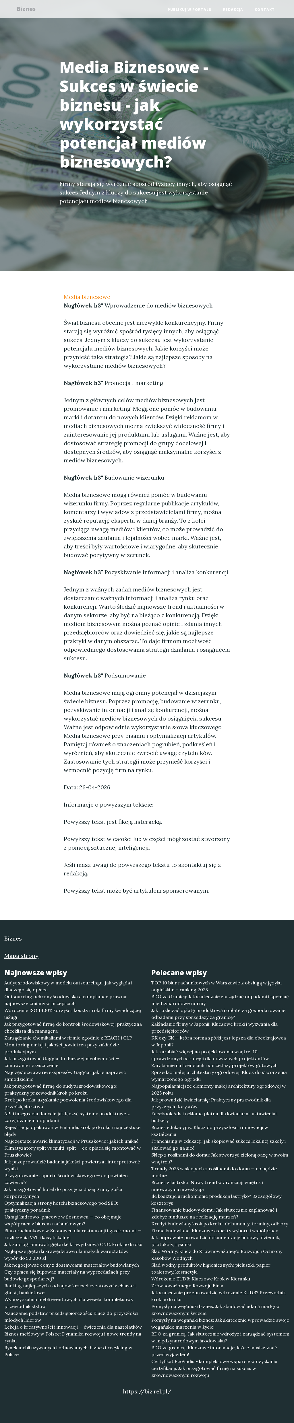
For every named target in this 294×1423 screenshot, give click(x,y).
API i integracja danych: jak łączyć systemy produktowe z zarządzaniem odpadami (67, 1117)
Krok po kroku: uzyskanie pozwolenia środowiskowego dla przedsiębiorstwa (67, 1103)
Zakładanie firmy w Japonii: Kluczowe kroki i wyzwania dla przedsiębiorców (214, 1027)
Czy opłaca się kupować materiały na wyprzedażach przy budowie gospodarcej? (66, 1275)
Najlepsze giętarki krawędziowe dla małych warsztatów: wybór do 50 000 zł (66, 1254)
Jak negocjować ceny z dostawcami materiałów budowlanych (71, 1265)
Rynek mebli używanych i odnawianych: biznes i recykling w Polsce (68, 1351)
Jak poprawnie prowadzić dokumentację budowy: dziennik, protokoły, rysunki (215, 1241)
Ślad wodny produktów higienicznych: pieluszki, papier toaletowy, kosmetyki (210, 1268)
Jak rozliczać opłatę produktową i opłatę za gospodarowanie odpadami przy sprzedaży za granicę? (218, 1013)
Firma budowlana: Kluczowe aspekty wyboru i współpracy (214, 1230)
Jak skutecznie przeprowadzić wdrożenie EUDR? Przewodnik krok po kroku (218, 1296)
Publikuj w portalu (190, 10)
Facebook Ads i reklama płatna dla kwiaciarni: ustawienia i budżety (214, 1117)
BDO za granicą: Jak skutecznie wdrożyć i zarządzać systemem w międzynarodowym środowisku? (220, 1337)
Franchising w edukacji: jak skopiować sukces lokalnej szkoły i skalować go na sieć (218, 1144)
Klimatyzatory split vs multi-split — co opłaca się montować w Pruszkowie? (72, 1151)
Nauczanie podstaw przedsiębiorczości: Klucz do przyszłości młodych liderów (71, 1316)
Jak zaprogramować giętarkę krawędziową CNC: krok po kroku (73, 1244)
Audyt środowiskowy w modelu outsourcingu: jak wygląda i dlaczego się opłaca (68, 986)
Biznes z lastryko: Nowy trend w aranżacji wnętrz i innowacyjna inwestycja (207, 1185)
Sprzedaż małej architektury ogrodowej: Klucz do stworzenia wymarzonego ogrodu (219, 1075)
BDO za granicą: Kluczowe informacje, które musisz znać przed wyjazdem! (214, 1351)
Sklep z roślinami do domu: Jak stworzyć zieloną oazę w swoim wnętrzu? (219, 1158)
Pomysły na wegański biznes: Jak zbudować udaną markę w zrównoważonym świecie (215, 1309)
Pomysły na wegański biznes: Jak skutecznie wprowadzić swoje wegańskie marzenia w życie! (220, 1323)
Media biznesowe (87, 296)
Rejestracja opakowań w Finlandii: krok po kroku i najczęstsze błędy (72, 1130)
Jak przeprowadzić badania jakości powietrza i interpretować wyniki (72, 1165)
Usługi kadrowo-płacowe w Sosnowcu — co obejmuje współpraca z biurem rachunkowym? (62, 1220)
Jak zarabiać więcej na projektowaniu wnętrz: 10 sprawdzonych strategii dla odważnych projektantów (210, 1055)
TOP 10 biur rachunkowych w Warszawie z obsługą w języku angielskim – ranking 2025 (216, 986)
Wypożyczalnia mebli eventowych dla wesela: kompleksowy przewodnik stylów (68, 1303)
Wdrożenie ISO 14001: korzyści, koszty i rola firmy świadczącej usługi (72, 1013)
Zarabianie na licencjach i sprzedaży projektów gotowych (214, 1065)
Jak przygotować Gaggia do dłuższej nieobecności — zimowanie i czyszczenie (61, 1062)
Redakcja (233, 10)
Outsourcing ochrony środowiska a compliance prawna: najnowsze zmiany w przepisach (65, 1000)
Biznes (28, 9)
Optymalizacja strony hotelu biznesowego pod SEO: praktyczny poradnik (61, 1206)
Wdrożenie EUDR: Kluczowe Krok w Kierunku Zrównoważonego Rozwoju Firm (200, 1282)
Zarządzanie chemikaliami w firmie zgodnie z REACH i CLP (68, 1038)
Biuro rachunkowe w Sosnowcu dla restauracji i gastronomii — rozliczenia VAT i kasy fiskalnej (73, 1234)
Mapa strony (21, 955)
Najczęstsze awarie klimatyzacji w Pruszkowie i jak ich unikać (71, 1141)
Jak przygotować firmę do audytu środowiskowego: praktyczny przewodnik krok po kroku (60, 1089)
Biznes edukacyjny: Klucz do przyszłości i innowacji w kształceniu (209, 1130)
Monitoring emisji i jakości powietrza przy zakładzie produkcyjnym (61, 1048)
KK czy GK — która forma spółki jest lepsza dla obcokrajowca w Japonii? (218, 1041)
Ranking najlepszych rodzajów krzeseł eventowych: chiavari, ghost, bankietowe (70, 1289)
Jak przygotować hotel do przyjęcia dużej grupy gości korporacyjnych (63, 1192)
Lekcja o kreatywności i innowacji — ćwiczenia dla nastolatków (73, 1327)
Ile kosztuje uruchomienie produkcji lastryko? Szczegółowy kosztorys (216, 1199)
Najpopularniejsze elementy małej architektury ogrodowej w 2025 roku (218, 1089)
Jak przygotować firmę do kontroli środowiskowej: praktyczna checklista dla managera (73, 1027)
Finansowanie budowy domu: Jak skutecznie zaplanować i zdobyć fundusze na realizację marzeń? (214, 1213)
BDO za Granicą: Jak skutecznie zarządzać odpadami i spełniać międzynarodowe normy (220, 1000)
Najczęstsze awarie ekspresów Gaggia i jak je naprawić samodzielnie (65, 1075)
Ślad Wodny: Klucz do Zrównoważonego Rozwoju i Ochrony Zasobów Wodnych (216, 1254)
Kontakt (265, 10)
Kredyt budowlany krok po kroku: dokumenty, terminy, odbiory (219, 1224)
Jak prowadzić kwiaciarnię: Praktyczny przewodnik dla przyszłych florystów (211, 1103)
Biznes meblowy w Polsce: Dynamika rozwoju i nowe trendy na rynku (72, 1337)
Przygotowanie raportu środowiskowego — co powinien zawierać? (66, 1179)
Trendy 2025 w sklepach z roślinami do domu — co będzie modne (214, 1172)
